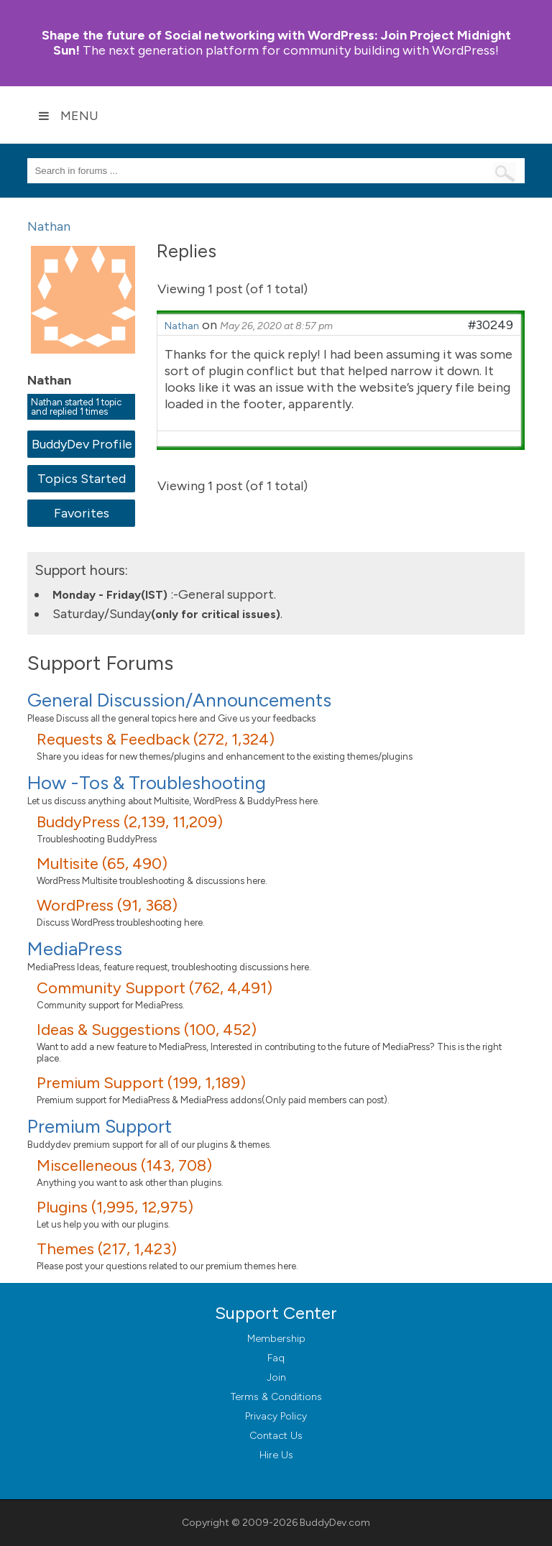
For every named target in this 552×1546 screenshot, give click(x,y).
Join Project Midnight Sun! (276, 42)
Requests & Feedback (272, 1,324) (156, 739)
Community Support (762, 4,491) (154, 988)
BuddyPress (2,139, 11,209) (130, 822)
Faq (276, 1358)
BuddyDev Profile (82, 444)
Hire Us (276, 1455)
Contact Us (276, 1436)
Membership (276, 1339)
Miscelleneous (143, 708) (124, 1165)
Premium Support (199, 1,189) (141, 1082)
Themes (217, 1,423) (107, 1249)
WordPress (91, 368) (107, 905)
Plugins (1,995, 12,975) (115, 1207)
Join (276, 1377)
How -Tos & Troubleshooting (146, 782)
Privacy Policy (276, 1416)
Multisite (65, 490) (102, 863)
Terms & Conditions (276, 1397)
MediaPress (74, 948)
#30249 (490, 324)
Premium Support (99, 1126)
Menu (68, 116)
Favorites (81, 513)
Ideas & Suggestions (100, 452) (147, 1029)
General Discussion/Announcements (179, 700)
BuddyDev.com (335, 1523)
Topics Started (81, 479)
